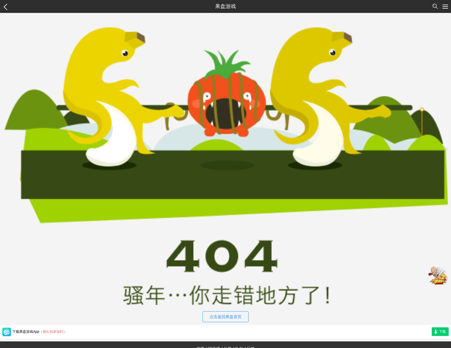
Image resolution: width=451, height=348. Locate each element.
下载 (442, 332)
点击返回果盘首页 (225, 316)
